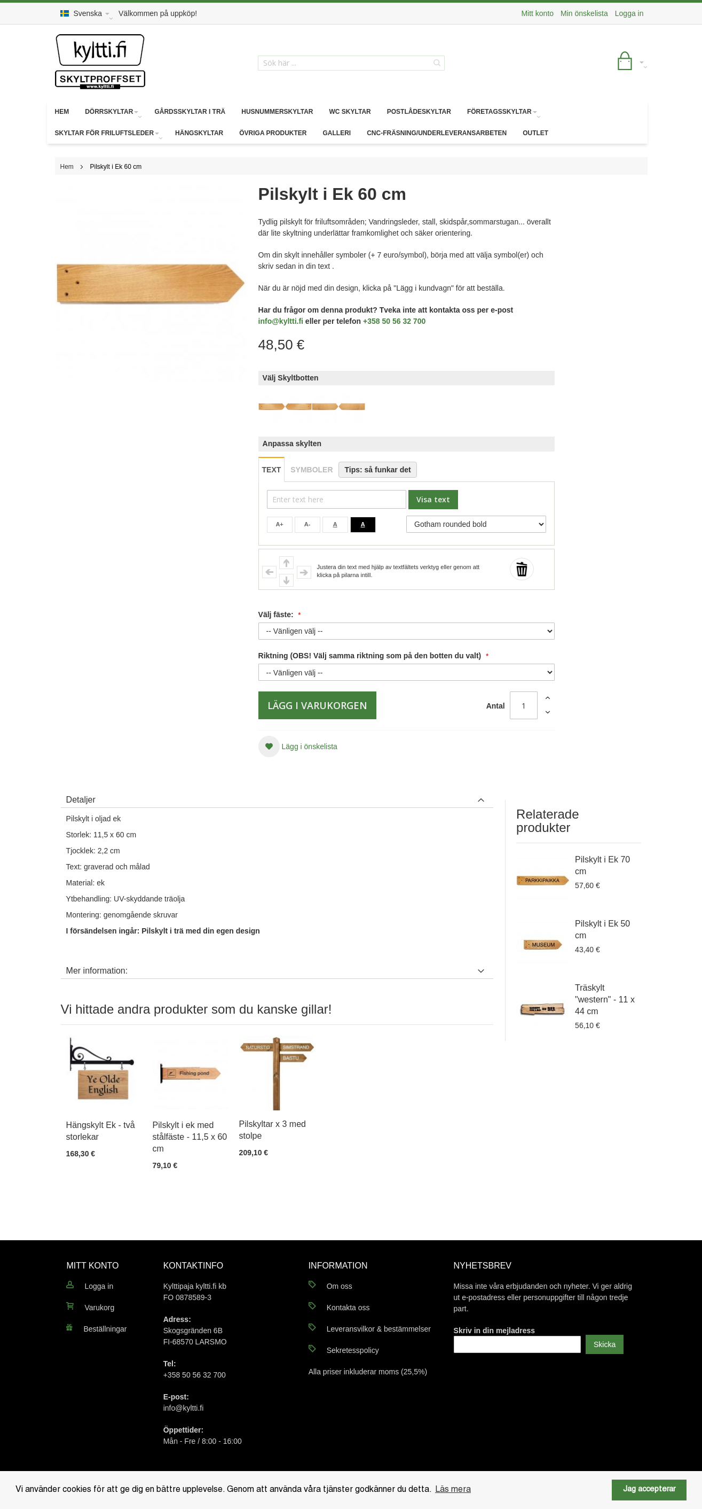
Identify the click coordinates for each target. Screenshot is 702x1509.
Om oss (339, 1286)
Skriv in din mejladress (494, 1330)
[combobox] (351, 63)
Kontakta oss (348, 1307)
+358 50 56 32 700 (394, 321)
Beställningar (105, 1329)
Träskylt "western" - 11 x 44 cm (605, 999)
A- (307, 524)
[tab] (277, 797)
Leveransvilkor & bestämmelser (379, 1329)
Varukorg (99, 1307)
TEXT (271, 469)
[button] (297, 746)
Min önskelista (584, 13)
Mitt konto (537, 13)
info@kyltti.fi (280, 321)
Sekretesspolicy (353, 1350)
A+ (279, 524)
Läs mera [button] (453, 1490)
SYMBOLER (311, 469)
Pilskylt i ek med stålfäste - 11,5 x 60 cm (190, 1137)
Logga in (629, 13)
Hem (67, 166)
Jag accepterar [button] (649, 1489)
